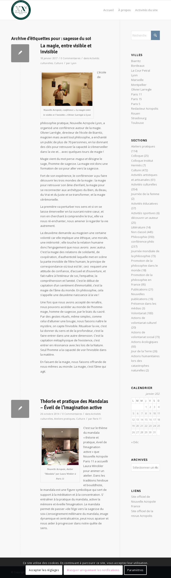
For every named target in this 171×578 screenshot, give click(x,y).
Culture (58, 63)
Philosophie (139, 237)
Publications (139, 289)
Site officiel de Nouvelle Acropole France (143, 501)
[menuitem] (108, 10)
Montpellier (139, 85)
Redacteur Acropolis (144, 109)
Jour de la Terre (141, 351)
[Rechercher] (145, 35)
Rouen (135, 113)
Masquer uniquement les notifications (93, 570)
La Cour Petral (140, 70)
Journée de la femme (145, 194)
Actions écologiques (144, 342)
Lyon (73, 63)
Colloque (137, 156)
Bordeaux (138, 66)
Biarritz (136, 61)
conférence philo (142, 242)
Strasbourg (138, 118)
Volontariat (138, 313)
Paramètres (135, 570)
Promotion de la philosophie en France (142, 279)
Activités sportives (143, 213)
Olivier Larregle (141, 89)
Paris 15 (136, 99)
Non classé (138, 232)
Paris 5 (135, 104)
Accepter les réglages (44, 570)
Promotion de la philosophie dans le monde (144, 265)
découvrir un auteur (144, 218)
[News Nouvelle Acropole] (21, 10)
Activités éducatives (144, 203)
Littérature (138, 227)
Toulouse (137, 123)
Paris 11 (97, 418)
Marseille (137, 80)
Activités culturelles (144, 184)
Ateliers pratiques (64, 418)
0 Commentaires (70, 58)
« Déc (134, 442)
